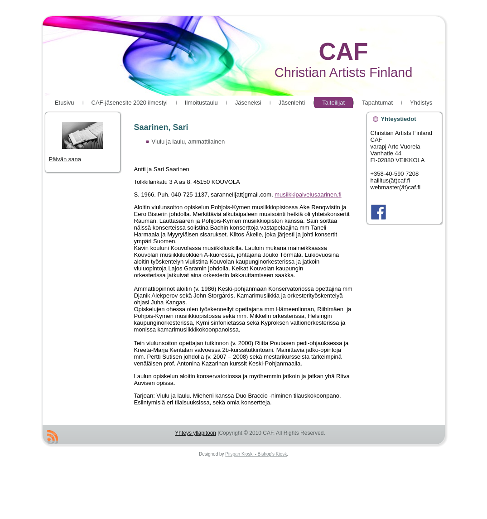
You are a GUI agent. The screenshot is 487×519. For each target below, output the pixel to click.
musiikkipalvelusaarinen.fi (308, 194)
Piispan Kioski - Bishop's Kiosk (256, 454)
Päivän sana (76, 142)
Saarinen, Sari (161, 127)
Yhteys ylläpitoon (195, 433)
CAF (343, 51)
